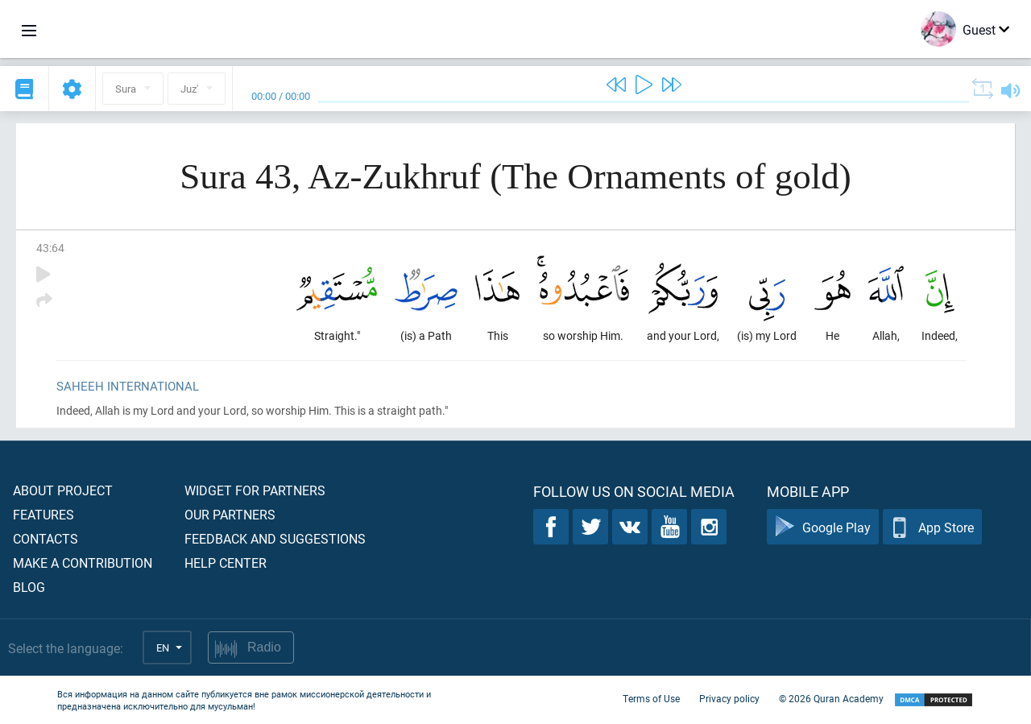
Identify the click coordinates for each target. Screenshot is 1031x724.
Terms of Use (651, 698)
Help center (225, 562)
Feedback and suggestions (275, 538)
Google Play (823, 527)
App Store (932, 527)
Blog (29, 586)
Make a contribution (82, 562)
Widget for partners (254, 490)
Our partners (229, 514)
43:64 (50, 247)
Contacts (45, 538)
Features (43, 514)
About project (63, 490)
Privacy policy (729, 698)
